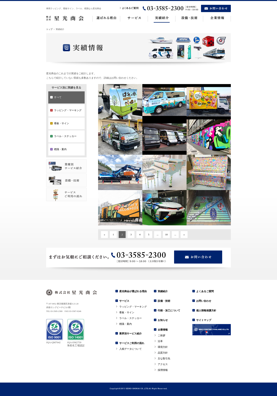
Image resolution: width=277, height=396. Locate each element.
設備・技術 (164, 300)
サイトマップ (203, 320)
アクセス (163, 364)
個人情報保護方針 (206, 310)
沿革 (160, 341)
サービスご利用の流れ (131, 343)
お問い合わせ (203, 300)
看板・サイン (126, 312)
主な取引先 (164, 358)
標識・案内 (125, 323)
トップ (49, 29)
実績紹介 (163, 291)
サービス (124, 300)
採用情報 (163, 370)
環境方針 (163, 347)
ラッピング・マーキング (133, 306)
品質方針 (163, 352)
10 (166, 234)
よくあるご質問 (205, 291)
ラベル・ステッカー (130, 318)
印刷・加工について (169, 310)
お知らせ (163, 320)
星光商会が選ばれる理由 (133, 291)
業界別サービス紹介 (130, 333)
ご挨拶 (161, 335)
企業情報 (163, 329)
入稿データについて (130, 348)
